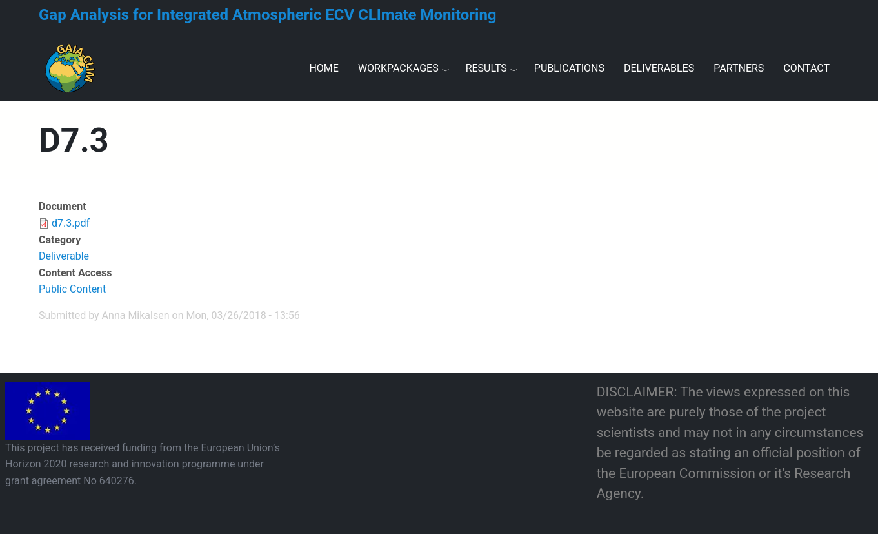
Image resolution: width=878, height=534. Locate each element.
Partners (738, 68)
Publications (569, 68)
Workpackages (398, 68)
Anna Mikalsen (136, 315)
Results (486, 68)
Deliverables (659, 68)
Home (323, 68)
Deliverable (64, 256)
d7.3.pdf (71, 223)
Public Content (72, 289)
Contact (806, 68)
